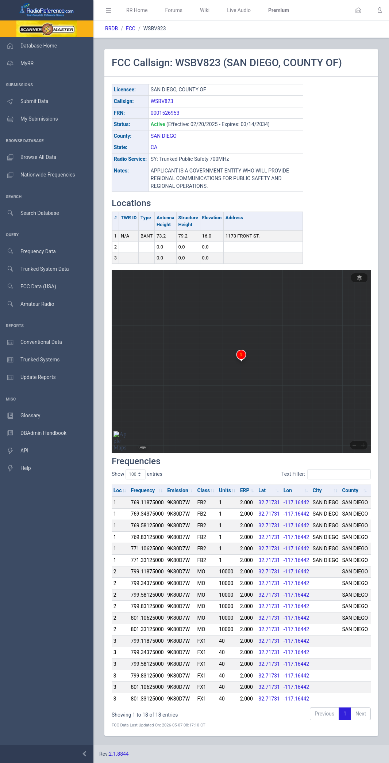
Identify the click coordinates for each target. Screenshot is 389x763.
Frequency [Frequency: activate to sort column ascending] (143, 490)
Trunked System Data (34, 269)
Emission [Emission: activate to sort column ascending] (177, 490)
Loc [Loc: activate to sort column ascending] (117, 490)
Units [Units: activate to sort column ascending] (225, 490)
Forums (173, 10)
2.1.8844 (119, 754)
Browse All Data (28, 157)
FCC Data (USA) (28, 287)
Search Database (29, 213)
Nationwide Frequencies (37, 175)
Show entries (137, 474)
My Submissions (29, 119)
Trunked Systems (29, 360)
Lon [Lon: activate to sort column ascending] (288, 490)
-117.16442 (296, 502)
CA (154, 147)
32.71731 (269, 502)
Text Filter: (326, 474)
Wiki (204, 10)
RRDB (111, 28)
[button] (358, 10)
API (14, 451)
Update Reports (28, 377)
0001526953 (165, 113)
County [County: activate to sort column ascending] (350, 490)
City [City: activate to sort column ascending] (317, 490)
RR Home (136, 10)
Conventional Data (31, 342)
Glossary (20, 416)
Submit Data (24, 101)
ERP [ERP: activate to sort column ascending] (245, 490)
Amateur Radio (27, 304)
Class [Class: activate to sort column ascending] (203, 490)
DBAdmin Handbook (33, 433)
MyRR (17, 63)
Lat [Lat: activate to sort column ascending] (262, 490)
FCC (130, 28)
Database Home (28, 45)
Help (15, 468)
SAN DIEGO (164, 136)
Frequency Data (28, 251)
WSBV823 (162, 101)
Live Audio (239, 10)
